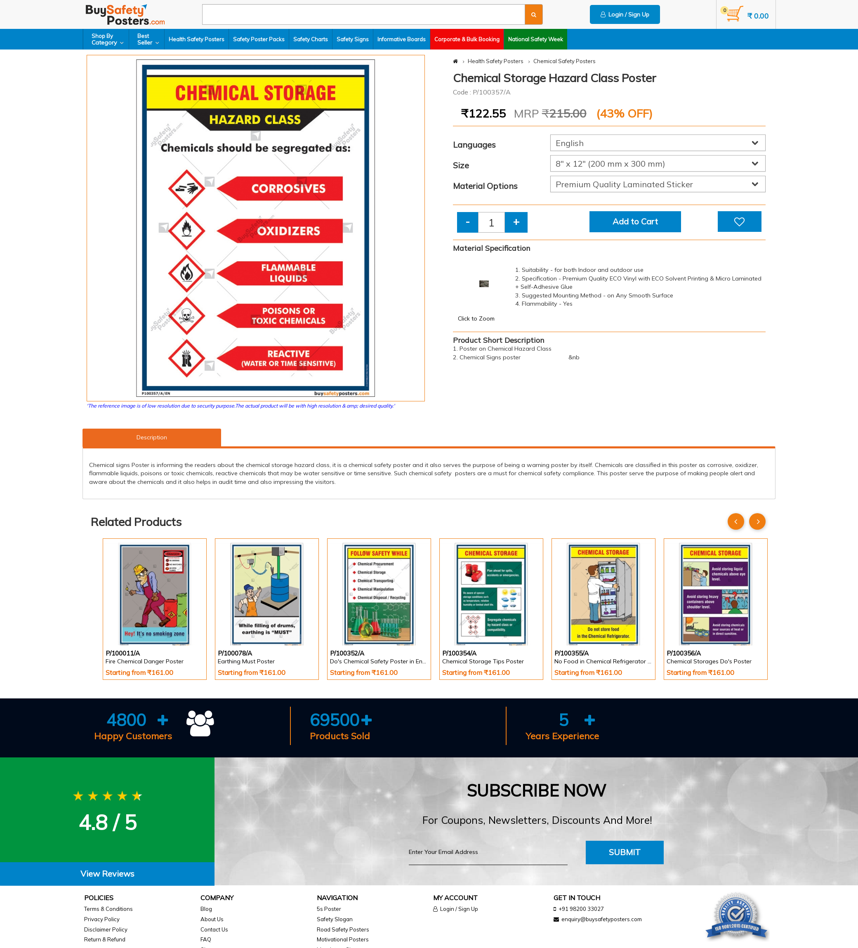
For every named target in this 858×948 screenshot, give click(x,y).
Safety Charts (310, 39)
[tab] (107, 874)
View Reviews (107, 873)
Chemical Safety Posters (564, 61)
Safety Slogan (335, 919)
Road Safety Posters (343, 929)
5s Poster (329, 909)
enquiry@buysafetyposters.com (601, 919)
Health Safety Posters (196, 39)
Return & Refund (104, 939)
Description (152, 437)
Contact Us (214, 929)
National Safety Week (535, 39)
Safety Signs (353, 39)
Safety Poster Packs (259, 39)
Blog (206, 909)
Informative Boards (401, 39)
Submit (625, 852)
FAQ (205, 939)
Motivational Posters (343, 939)
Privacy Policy (102, 919)
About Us (212, 919)
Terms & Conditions (108, 909)
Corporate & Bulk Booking (467, 39)
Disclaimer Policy (105, 929)
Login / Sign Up (625, 14)
